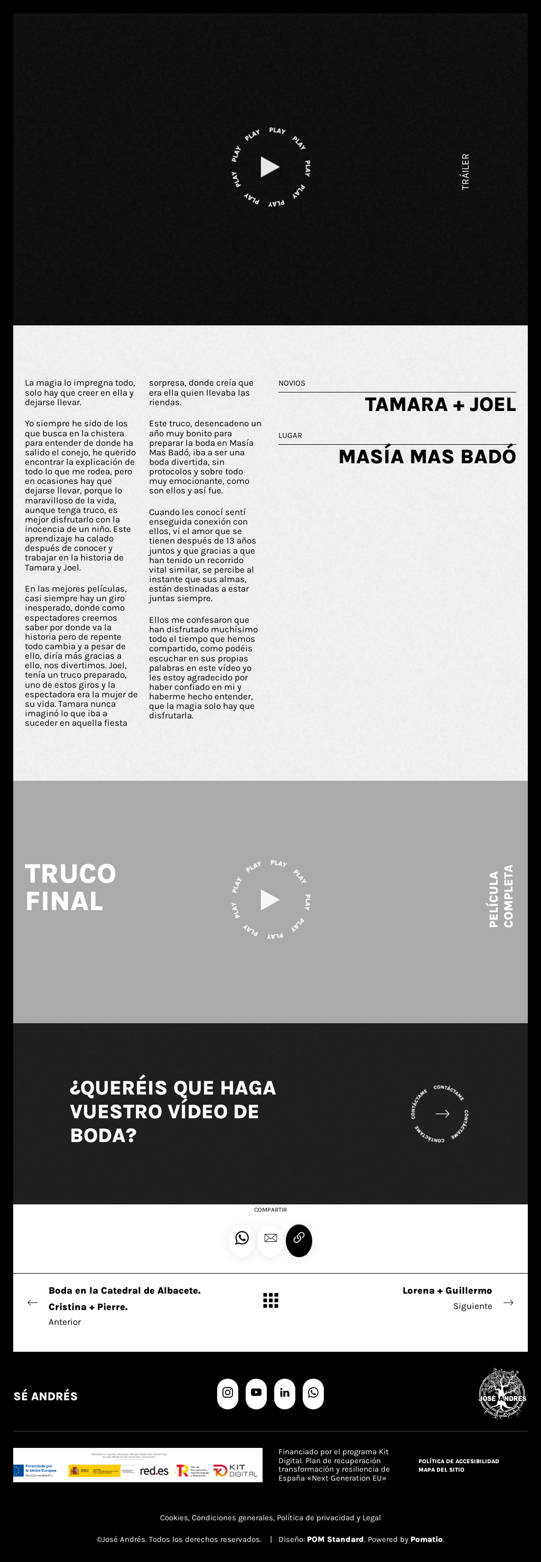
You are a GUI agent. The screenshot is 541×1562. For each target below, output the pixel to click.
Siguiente (423, 1297)
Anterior (118, 1305)
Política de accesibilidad (458, 1461)
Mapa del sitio (441, 1469)
